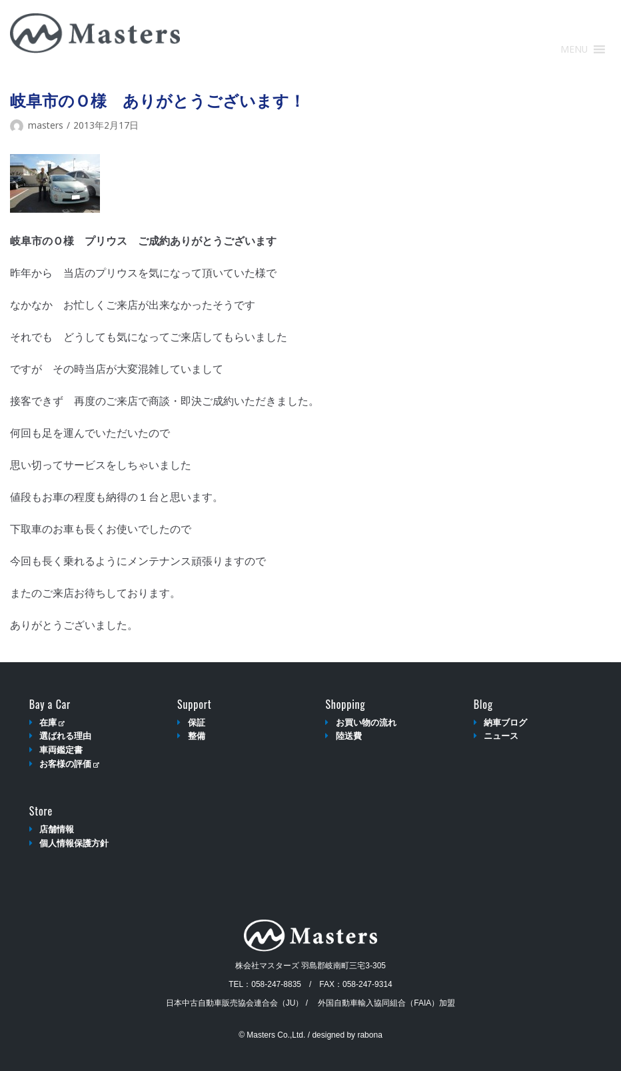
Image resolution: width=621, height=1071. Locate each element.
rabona (369, 1035)
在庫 (51, 723)
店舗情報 (56, 829)
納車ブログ (505, 723)
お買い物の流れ (366, 723)
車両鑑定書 (61, 750)
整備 (196, 736)
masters (45, 125)
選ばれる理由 (65, 736)
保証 (196, 723)
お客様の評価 (69, 764)
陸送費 (349, 736)
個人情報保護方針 (74, 843)
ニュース (501, 736)
